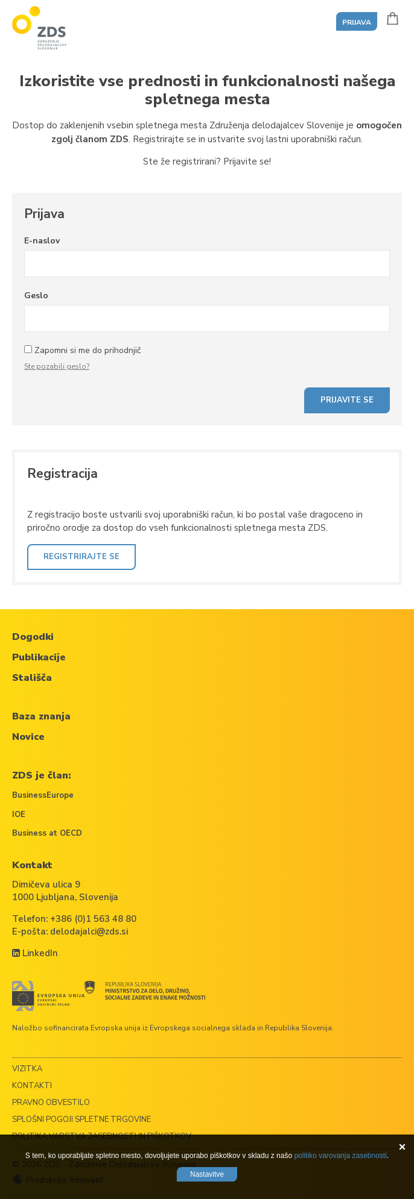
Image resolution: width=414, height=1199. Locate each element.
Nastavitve (207, 1174)
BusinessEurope (43, 795)
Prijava (356, 22)
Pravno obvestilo (51, 1102)
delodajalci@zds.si (89, 931)
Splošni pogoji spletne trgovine (81, 1119)
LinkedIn (35, 953)
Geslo (36, 295)
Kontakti (32, 1085)
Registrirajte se (81, 556)
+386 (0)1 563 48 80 (93, 919)
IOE (18, 814)
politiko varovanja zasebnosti (340, 1155)
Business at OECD (47, 833)
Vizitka (27, 1068)
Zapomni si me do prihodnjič (87, 350)
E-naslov (42, 240)
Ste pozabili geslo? (56, 366)
